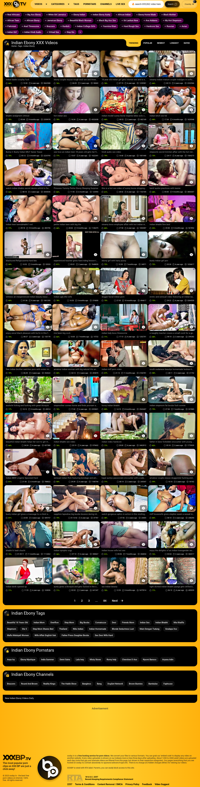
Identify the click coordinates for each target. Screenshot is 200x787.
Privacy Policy (132, 784)
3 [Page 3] (89, 600)
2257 (69, 784)
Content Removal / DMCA (110, 784)
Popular (147, 43)
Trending (133, 43)
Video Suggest (162, 784)
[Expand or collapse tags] (80, 32)
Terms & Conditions (85, 784)
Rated (187, 43)
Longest (174, 43)
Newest (161, 43)
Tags (20, 46)
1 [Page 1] (75, 600)
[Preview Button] (47, 74)
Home (14, 46)
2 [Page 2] (82, 600)
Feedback (147, 784)
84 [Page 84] (104, 600)
